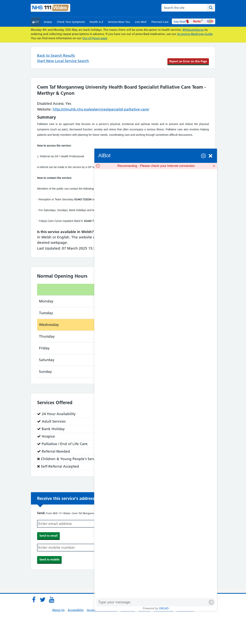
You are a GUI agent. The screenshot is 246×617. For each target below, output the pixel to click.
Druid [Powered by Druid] (164, 608)
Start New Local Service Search (63, 61)
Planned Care (160, 22)
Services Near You (119, 22)
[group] (155, 383)
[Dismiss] (214, 166)
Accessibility (76, 610)
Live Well (140, 22)
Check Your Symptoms (71, 22)
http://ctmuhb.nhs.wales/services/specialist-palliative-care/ (101, 109)
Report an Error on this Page (188, 61)
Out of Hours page (94, 38)
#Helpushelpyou (193, 30)
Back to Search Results (56, 55)
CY (35, 22)
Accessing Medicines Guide (195, 34)
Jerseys (48, 22)
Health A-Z (96, 22)
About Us (58, 610)
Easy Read (181, 21)
